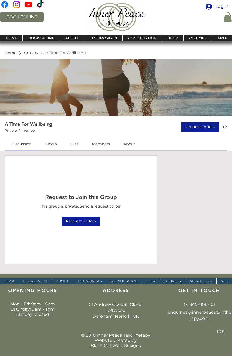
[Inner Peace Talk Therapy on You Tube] (28, 4)
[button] (228, 17)
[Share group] (224, 127)
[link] (21, 144)
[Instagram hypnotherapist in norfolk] (16, 4)
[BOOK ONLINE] (22, 17)
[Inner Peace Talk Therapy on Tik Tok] (40, 4)
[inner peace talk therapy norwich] (4, 4)
